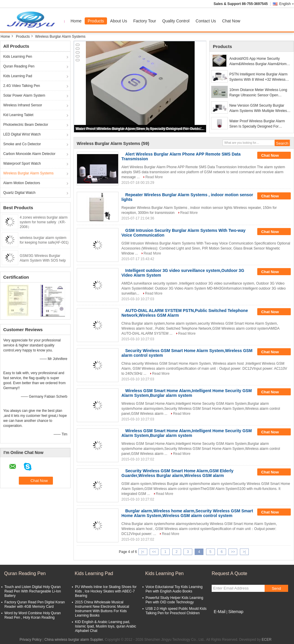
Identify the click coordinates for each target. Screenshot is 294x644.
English (286, 4)
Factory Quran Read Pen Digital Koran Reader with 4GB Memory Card (34, 604)
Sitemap (235, 611)
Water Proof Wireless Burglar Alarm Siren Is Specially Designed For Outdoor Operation (141, 129)
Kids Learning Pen (17, 57)
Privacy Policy (31, 640)
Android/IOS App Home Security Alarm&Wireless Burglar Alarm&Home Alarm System (258, 62)
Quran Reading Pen (18, 66)
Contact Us (206, 21)
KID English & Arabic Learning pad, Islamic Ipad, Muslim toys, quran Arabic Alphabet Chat (105, 626)
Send (276, 588)
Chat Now (231, 21)
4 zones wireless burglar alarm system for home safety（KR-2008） (44, 222)
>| (244, 552)
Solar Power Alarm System (24, 95)
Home (76, 21)
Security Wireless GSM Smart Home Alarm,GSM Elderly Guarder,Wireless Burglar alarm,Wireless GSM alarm (177, 473)
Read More (154, 177)
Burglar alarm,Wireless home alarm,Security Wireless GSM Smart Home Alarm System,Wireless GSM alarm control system (187, 513)
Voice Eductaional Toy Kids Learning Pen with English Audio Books (174, 589)
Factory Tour (144, 21)
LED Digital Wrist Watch (22, 134)
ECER (266, 640)
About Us (118, 21)
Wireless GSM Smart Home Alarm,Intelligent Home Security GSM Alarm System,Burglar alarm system (186, 393)
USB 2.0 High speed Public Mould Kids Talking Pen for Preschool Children (176, 611)
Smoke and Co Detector (22, 144)
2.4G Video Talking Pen (21, 86)
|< (142, 552)
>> (233, 552)
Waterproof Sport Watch (22, 163)
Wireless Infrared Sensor (22, 105)
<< (154, 552)
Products (96, 21)
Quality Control (176, 21)
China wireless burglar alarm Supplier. (74, 640)
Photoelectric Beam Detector (25, 125)
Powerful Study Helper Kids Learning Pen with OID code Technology (174, 600)
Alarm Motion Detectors (21, 183)
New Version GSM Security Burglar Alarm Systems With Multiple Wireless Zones (259, 108)
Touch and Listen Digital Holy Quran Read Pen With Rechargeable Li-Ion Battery (32, 591)
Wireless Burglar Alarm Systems (28, 173)
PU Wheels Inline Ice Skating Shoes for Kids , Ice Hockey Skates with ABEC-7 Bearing (105, 591)
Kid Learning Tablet (18, 115)
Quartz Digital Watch (19, 193)
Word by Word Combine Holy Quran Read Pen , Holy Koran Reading (32, 615)
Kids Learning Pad (17, 76)
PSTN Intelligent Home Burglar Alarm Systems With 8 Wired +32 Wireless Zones (258, 77)
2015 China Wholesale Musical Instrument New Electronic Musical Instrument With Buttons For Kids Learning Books (102, 608)
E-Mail (219, 611)
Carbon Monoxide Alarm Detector (29, 154)
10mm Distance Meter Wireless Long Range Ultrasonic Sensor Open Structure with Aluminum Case (258, 93)
